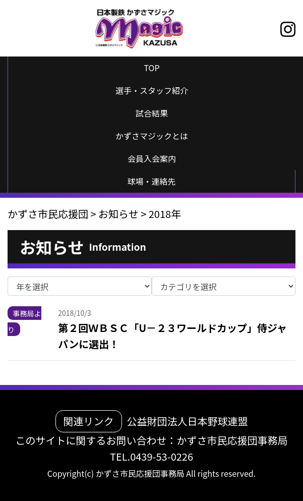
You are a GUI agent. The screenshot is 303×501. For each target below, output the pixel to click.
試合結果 (152, 113)
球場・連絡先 (151, 181)
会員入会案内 (152, 158)
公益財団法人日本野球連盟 (187, 421)
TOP (151, 68)
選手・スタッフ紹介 (151, 90)
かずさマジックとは (151, 136)
